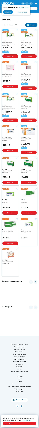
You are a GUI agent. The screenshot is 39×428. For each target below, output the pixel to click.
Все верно (8, 12)
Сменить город (22, 12)
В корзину (10, 56)
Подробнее (27, 420)
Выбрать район (23, 7)
